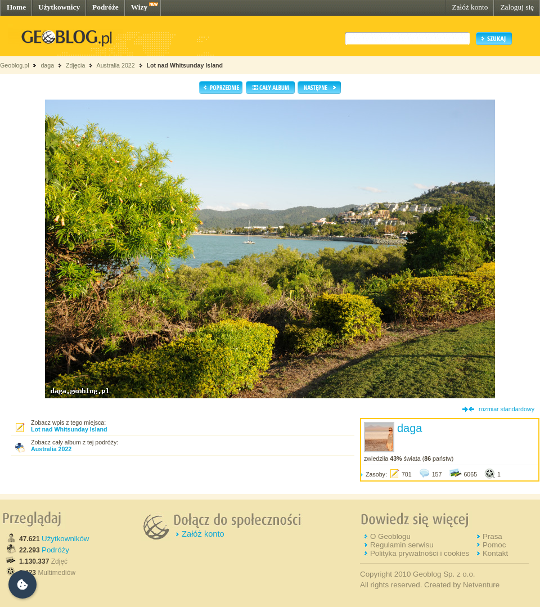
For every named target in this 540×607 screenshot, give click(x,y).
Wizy (139, 7)
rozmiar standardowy (506, 409)
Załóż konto (470, 7)
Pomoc (494, 545)
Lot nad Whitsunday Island (185, 65)
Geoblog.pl (14, 65)
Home (16, 7)
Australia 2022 (116, 65)
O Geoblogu (390, 536)
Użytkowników (65, 538)
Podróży (55, 550)
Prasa (492, 536)
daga (47, 65)
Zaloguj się (517, 7)
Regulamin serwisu (402, 545)
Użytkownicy (59, 7)
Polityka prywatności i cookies (419, 553)
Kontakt (495, 553)
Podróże (105, 7)
